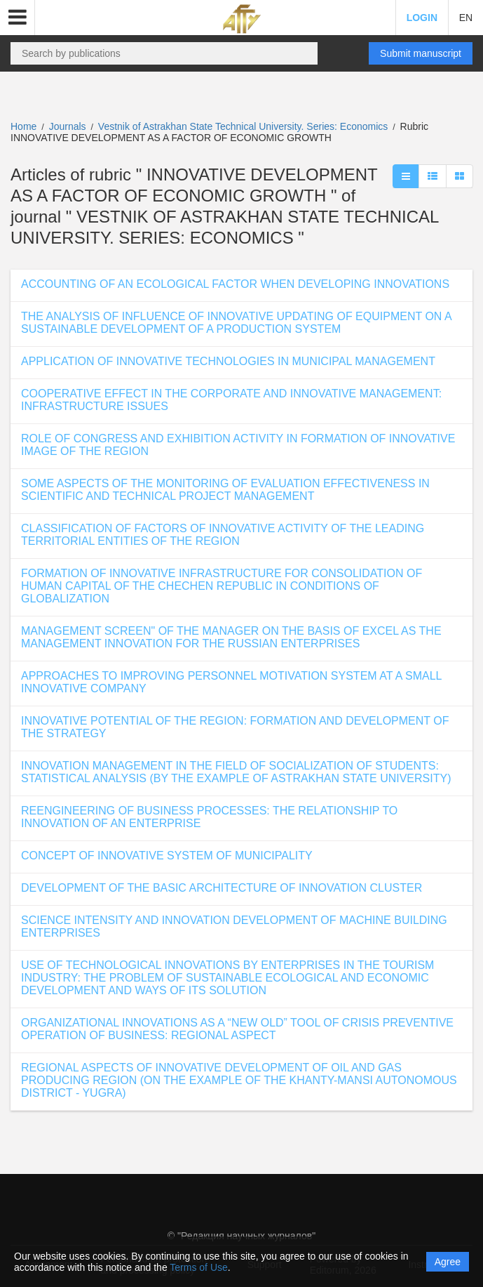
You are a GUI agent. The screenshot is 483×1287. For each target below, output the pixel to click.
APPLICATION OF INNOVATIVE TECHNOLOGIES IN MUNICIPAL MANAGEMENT (228, 361)
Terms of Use (198, 1267)
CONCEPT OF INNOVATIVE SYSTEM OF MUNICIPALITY (167, 856)
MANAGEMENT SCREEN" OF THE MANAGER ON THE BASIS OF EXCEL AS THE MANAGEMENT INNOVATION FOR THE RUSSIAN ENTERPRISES (231, 637)
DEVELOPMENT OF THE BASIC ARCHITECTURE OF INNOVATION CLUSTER (221, 888)
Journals (67, 126)
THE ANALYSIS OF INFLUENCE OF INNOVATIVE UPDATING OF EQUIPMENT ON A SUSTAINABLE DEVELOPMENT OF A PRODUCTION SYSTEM (236, 322)
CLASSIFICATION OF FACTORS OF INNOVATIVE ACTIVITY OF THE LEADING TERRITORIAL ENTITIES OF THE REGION (222, 534)
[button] (17, 17)
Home (23, 126)
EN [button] (465, 17)
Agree (448, 1261)
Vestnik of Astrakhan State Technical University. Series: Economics (244, 126)
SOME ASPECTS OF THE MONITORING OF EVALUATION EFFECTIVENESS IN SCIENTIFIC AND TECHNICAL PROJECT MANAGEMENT (225, 489)
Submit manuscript (420, 53)
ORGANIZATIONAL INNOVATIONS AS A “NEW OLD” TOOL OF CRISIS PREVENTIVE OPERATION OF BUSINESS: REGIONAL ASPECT (237, 1029)
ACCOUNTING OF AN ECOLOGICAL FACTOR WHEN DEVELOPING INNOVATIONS (235, 284)
